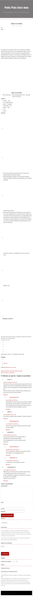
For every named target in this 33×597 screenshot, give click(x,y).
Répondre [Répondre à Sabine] (5, 418)
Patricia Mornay (19, 25)
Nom (2, 502)
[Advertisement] (16, 39)
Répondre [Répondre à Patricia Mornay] (8, 409)
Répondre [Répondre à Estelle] (5, 394)
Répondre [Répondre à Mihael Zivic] (8, 464)
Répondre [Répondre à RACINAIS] (5, 444)
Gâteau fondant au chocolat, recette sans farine (11, 371)
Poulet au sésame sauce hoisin (8, 372)
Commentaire (4, 486)
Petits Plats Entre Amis (16, 7)
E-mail (3, 508)
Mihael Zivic (12, 457)
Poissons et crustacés (11, 367)
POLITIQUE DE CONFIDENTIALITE (9, 571)
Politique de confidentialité (9, 593)
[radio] (17, 342)
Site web (3, 511)
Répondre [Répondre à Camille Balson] (5, 480)
